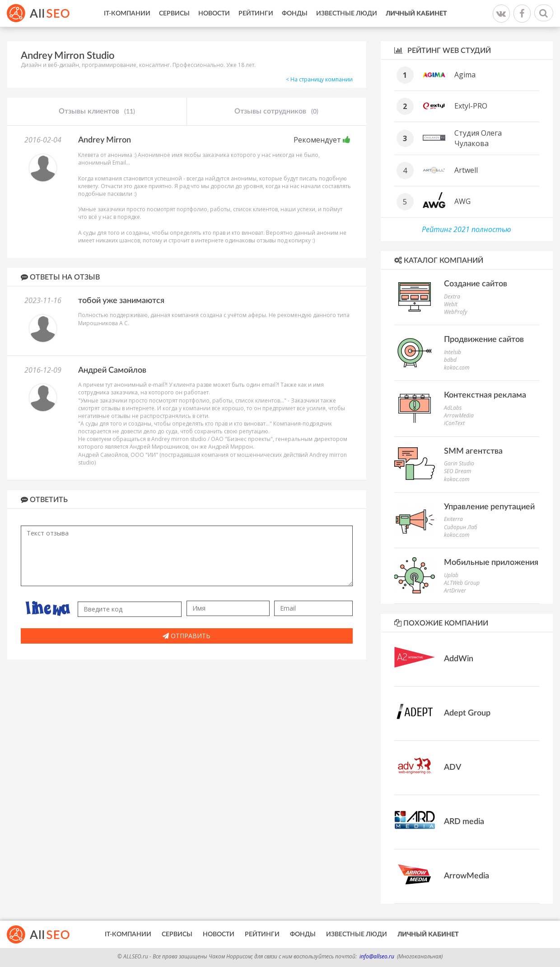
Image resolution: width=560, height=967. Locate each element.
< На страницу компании (319, 79)
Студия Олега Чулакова (478, 138)
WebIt (450, 304)
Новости (214, 13)
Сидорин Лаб (460, 527)
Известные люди (346, 13)
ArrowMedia (459, 415)
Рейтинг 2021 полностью (466, 229)
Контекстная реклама (485, 395)
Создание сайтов (475, 284)
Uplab (451, 575)
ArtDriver (455, 590)
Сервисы (174, 13)
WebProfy (455, 312)
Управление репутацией (489, 507)
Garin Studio (459, 463)
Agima (465, 75)
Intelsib (452, 352)
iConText (454, 423)
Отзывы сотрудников (276, 111)
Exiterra (453, 519)
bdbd (450, 360)
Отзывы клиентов (97, 111)
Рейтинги (255, 13)
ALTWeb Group (462, 583)
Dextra (452, 296)
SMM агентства (473, 451)
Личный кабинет (416, 13)
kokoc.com (456, 367)
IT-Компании (127, 13)
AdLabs (453, 408)
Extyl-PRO (470, 106)
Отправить (186, 635)
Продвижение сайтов (484, 340)
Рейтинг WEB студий (442, 50)
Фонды (295, 13)
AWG (462, 201)
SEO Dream (457, 471)
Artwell (466, 170)
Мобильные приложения (491, 563)
